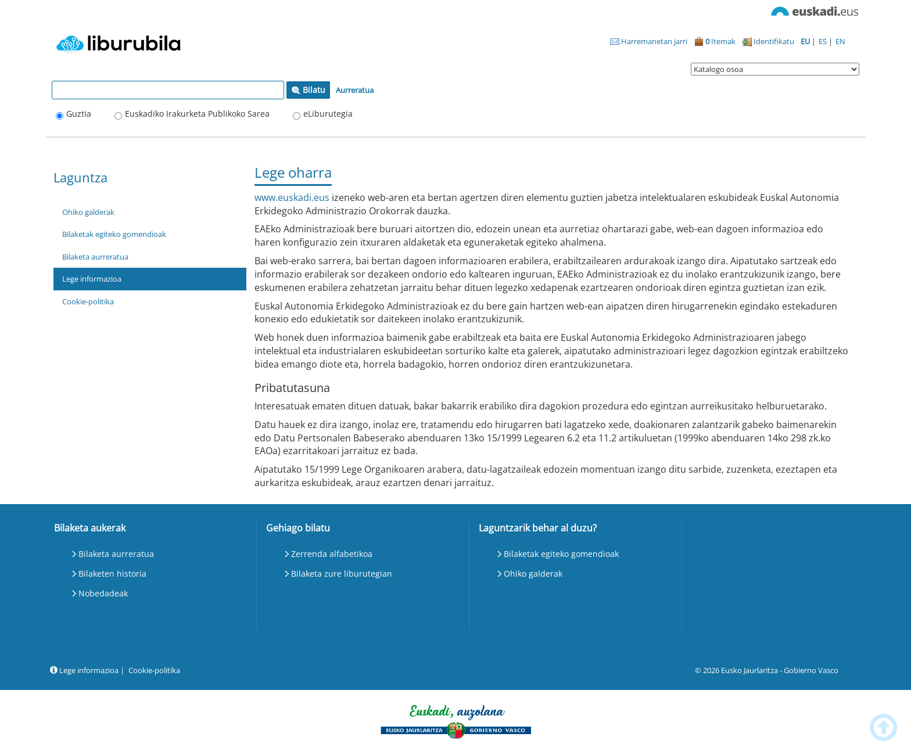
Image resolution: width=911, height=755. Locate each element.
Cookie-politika (88, 301)
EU (806, 41)
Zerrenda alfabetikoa (331, 553)
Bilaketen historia (112, 573)
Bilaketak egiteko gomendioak (114, 234)
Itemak (715, 41)
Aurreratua (355, 90)
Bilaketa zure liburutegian (341, 573)
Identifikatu (768, 41)
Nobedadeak (103, 593)
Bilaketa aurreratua (95, 256)
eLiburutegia (328, 113)
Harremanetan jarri (648, 41)
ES (823, 41)
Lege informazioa (91, 279)
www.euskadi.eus (291, 197)
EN (840, 41)
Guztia (78, 113)
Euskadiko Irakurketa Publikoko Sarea (197, 113)
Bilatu (308, 89)
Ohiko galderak (88, 212)
